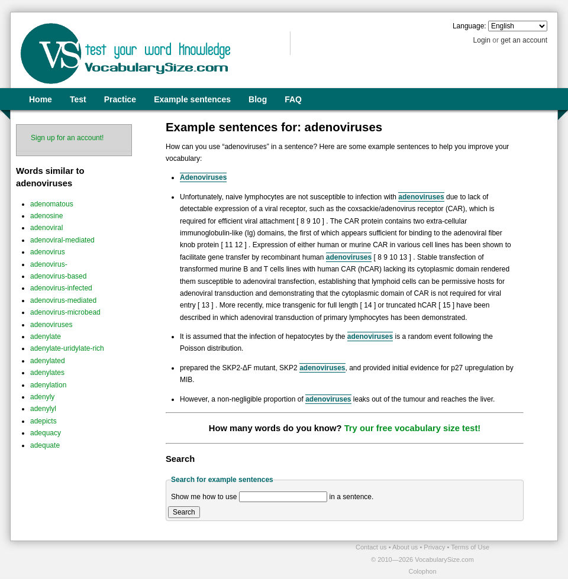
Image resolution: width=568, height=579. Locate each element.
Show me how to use (204, 497)
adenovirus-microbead (65, 312)
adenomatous (51, 204)
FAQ (293, 99)
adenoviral (46, 228)
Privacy (435, 547)
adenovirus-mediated (63, 300)
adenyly (42, 397)
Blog (257, 99)
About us (405, 547)
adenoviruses (51, 325)
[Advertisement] (148, 559)
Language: (469, 26)
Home (40, 99)
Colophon (422, 571)
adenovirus (47, 252)
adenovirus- (48, 264)
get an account (524, 40)
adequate (45, 445)
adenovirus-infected (61, 288)
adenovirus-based (58, 276)
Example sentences (192, 99)
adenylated (47, 361)
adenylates (47, 372)
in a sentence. (352, 497)
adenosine (46, 216)
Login (481, 40)
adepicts (43, 421)
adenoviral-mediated (62, 240)
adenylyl (43, 409)
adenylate (45, 336)
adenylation (48, 385)
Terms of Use (470, 547)
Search (184, 512)
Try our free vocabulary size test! (412, 428)
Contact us (372, 547)
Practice (120, 99)
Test (78, 99)
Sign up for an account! (67, 138)
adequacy (45, 433)
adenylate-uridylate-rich (67, 348)
